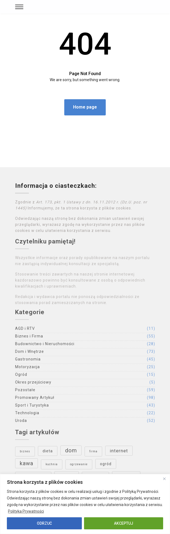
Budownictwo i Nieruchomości (44, 345)
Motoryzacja (27, 368)
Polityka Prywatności (26, 511)
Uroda (21, 422)
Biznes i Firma (29, 337)
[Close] (164, 478)
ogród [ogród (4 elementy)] (106, 465)
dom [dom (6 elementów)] (71, 451)
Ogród (21, 376)
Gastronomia (28, 360)
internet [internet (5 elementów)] (119, 452)
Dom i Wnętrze (29, 353)
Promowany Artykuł (34, 399)
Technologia (27, 414)
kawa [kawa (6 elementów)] (26, 464)
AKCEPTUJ (123, 523)
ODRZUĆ (44, 523)
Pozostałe (25, 391)
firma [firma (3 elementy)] (93, 452)
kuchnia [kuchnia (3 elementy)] (52, 465)
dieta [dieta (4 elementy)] (48, 452)
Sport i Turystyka (32, 406)
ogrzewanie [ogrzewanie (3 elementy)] (79, 465)
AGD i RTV (25, 330)
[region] (85, 504)
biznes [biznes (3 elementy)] (25, 452)
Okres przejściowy (33, 383)
